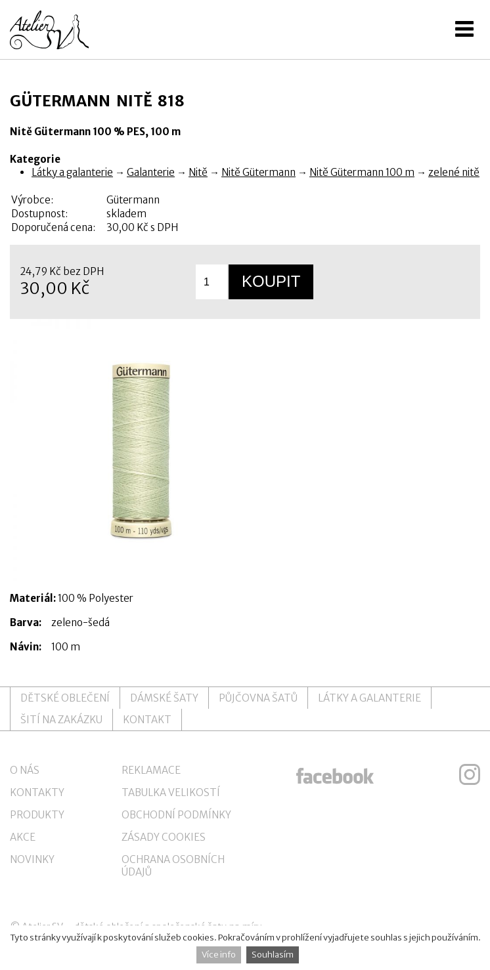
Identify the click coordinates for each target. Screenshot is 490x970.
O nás (24, 770)
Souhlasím (273, 954)
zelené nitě (453, 172)
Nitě (198, 172)
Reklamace (151, 770)
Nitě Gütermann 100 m (361, 172)
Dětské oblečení (65, 698)
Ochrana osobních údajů (173, 865)
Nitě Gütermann (258, 172)
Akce (22, 837)
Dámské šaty (164, 698)
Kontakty (37, 792)
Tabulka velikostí (171, 792)
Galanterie (151, 172)
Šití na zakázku (61, 719)
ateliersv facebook (335, 774)
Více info (219, 954)
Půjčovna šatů (258, 698)
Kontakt (147, 719)
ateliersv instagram (469, 774)
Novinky (32, 859)
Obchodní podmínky (176, 815)
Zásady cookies (164, 837)
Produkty (37, 815)
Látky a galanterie (72, 172)
